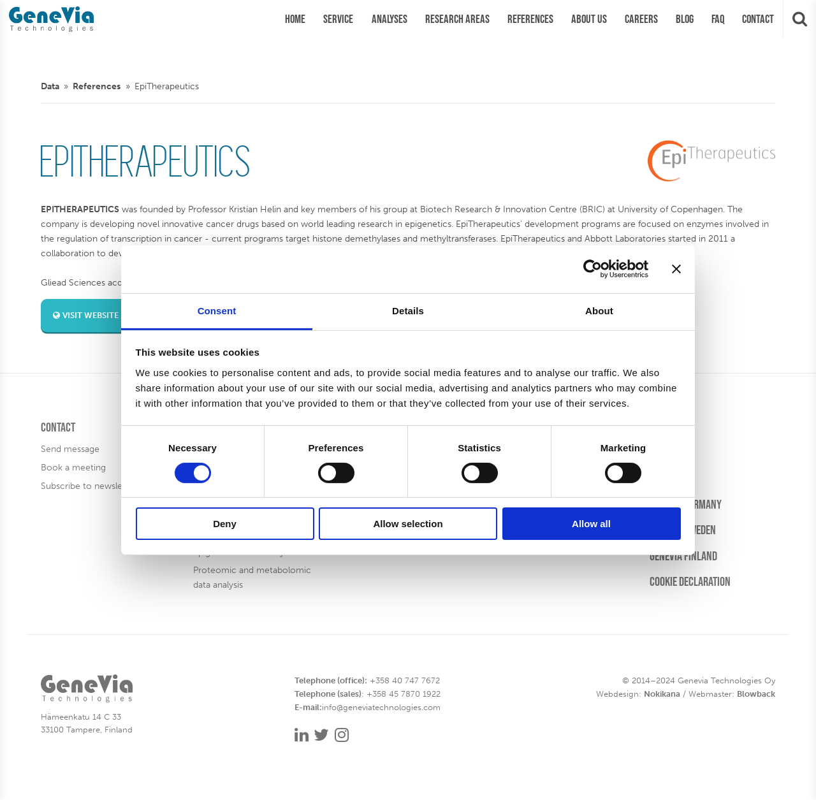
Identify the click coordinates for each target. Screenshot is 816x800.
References (96, 86)
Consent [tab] (217, 310)
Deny (225, 523)
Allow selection (407, 523)
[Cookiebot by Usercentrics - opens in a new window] (592, 269)
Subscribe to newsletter (89, 485)
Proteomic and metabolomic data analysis (252, 577)
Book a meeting (73, 467)
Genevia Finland (683, 556)
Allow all (591, 523)
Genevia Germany (686, 504)
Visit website (86, 315)
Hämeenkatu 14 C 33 (81, 717)
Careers (667, 427)
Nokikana (662, 694)
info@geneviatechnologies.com (381, 707)
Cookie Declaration (690, 581)
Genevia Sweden (683, 530)
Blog (659, 453)
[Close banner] (676, 269)
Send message (70, 449)
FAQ (657, 479)
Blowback (756, 694)
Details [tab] (408, 310)
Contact (58, 427)
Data (50, 86)
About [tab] (599, 310)
